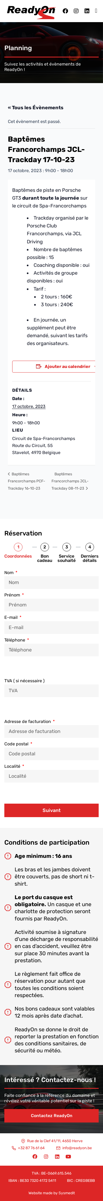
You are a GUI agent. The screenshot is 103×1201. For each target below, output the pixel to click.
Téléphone (15, 640)
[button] (96, 10)
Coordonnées (18, 556)
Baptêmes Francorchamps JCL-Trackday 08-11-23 (70, 481)
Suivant (52, 810)
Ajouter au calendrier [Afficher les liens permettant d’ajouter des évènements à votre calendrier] (67, 366)
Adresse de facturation (28, 721)
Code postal (17, 743)
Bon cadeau (44, 558)
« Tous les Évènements (35, 108)
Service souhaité (66, 558)
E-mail (11, 617)
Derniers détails (90, 558)
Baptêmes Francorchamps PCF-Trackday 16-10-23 (26, 481)
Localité (12, 766)
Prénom (12, 595)
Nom (9, 572)
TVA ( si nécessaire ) (24, 680)
